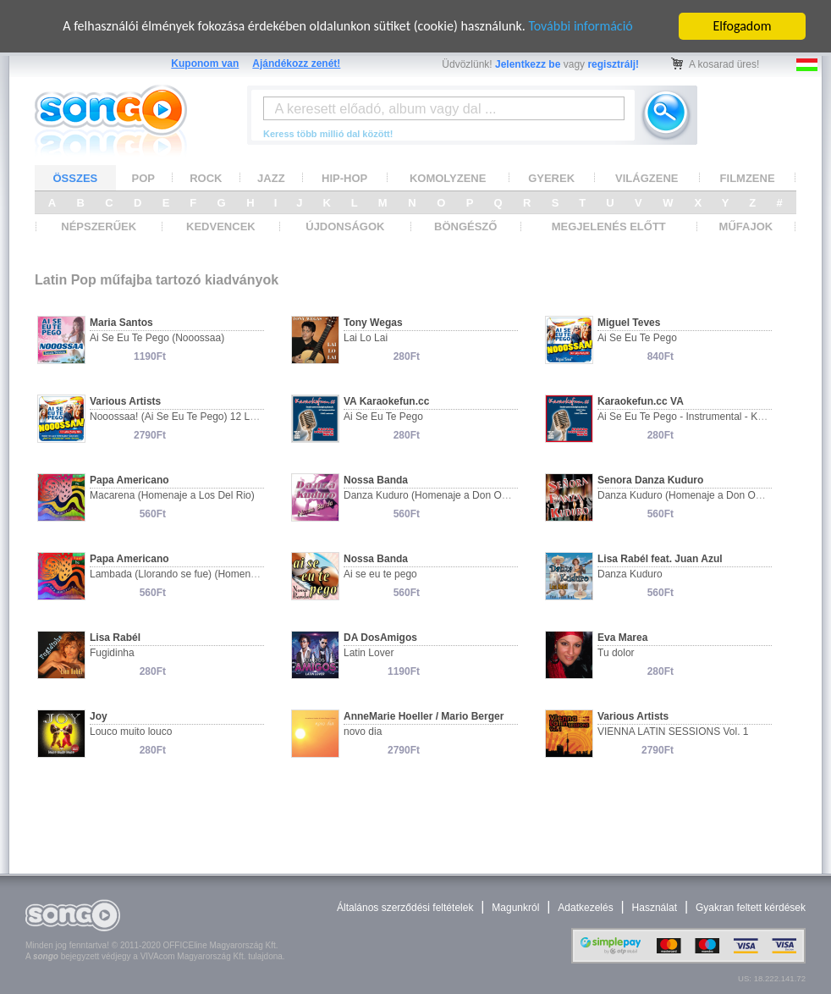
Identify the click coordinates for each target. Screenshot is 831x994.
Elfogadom (742, 26)
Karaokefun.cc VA (640, 401)
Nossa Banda (376, 480)
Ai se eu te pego (380, 574)
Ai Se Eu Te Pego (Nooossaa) (157, 338)
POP (143, 177)
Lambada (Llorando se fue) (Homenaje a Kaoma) (200, 574)
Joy (98, 716)
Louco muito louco (131, 731)
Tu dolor (616, 653)
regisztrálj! (613, 64)
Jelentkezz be (527, 64)
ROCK (206, 177)
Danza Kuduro (630, 574)
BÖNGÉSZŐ (465, 226)
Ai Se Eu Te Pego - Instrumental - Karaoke (693, 416)
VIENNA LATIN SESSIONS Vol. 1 (673, 731)
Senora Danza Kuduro (650, 480)
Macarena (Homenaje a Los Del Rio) (172, 495)
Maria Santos (121, 323)
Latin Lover (368, 653)
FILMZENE (747, 177)
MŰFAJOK (746, 226)
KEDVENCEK (221, 226)
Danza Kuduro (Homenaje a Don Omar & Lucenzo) (458, 495)
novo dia (363, 731)
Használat (654, 908)
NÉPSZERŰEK (98, 226)
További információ (580, 26)
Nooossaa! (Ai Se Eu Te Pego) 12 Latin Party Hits (201, 416)
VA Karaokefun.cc (386, 401)
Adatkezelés (585, 908)
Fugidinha (112, 653)
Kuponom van (205, 63)
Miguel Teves (628, 323)
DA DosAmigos (380, 637)
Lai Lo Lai (366, 338)
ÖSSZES (75, 177)
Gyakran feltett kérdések (751, 908)
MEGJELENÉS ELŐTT (609, 226)
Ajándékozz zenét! (296, 63)
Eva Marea (622, 637)
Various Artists (125, 401)
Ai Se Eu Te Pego (637, 338)
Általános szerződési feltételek (405, 908)
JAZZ (271, 177)
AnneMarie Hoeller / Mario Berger (424, 716)
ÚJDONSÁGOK (344, 226)
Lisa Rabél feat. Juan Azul (660, 559)
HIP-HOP (344, 177)
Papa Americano (129, 480)
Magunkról (515, 908)
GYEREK (551, 177)
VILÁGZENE (646, 177)
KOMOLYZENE (448, 177)
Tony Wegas (373, 323)
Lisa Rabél (115, 637)
